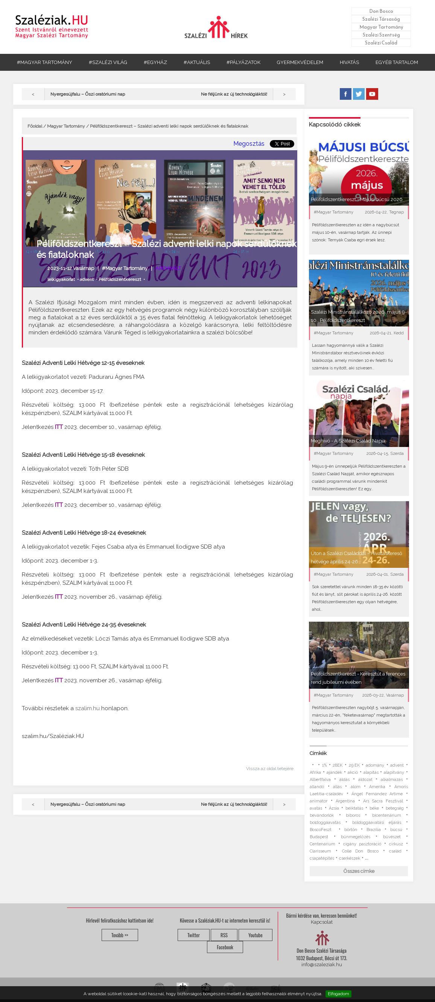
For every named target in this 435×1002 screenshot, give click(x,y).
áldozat (365, 779)
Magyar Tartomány (381, 27)
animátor (318, 801)
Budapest (319, 836)
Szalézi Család (381, 42)
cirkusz (396, 844)
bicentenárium (386, 815)
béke (374, 808)
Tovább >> (119, 935)
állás (337, 786)
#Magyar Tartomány (125, 268)
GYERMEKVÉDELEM (300, 62)
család (395, 851)
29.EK (354, 765)
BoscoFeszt (322, 829)
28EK (337, 765)
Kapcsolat (322, 922)
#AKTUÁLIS (197, 62)
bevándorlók (322, 815)
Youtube (255, 935)
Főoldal (34, 126)
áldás (344, 779)
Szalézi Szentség (381, 34)
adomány (375, 765)
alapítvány (394, 772)
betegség (395, 808)
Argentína (345, 801)
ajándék (334, 772)
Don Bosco (381, 11)
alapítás (371, 772)
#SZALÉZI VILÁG (108, 62)
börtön (350, 829)
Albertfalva (320, 779)
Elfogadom (338, 993)
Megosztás (249, 143)
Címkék (318, 753)
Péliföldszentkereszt (120, 279)
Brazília (374, 829)
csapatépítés (322, 858)
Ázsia (334, 808)
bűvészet (392, 836)
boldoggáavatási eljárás (376, 822)
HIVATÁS (349, 62)
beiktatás (354, 808)
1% (324, 765)
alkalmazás (392, 779)
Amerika (377, 786)
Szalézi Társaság (381, 19)
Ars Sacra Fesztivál (383, 801)
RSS (224, 935)
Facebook (225, 947)
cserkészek (349, 858)
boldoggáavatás (325, 822)
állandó (317, 786)
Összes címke (359, 871)
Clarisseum (320, 851)
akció (353, 772)
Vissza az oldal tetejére (270, 768)
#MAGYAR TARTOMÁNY (44, 62)
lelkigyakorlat (61, 279)
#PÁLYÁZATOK (243, 62)
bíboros (353, 815)
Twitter (193, 935)
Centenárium (322, 844)
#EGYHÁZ (155, 62)
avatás (316, 808)
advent (87, 279)
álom (355, 786)
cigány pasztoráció (362, 844)
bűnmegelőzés (355, 836)
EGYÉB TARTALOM (397, 62)
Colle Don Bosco (360, 851)
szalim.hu (87, 708)
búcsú (396, 829)
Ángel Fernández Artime (377, 794)
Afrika (315, 772)
